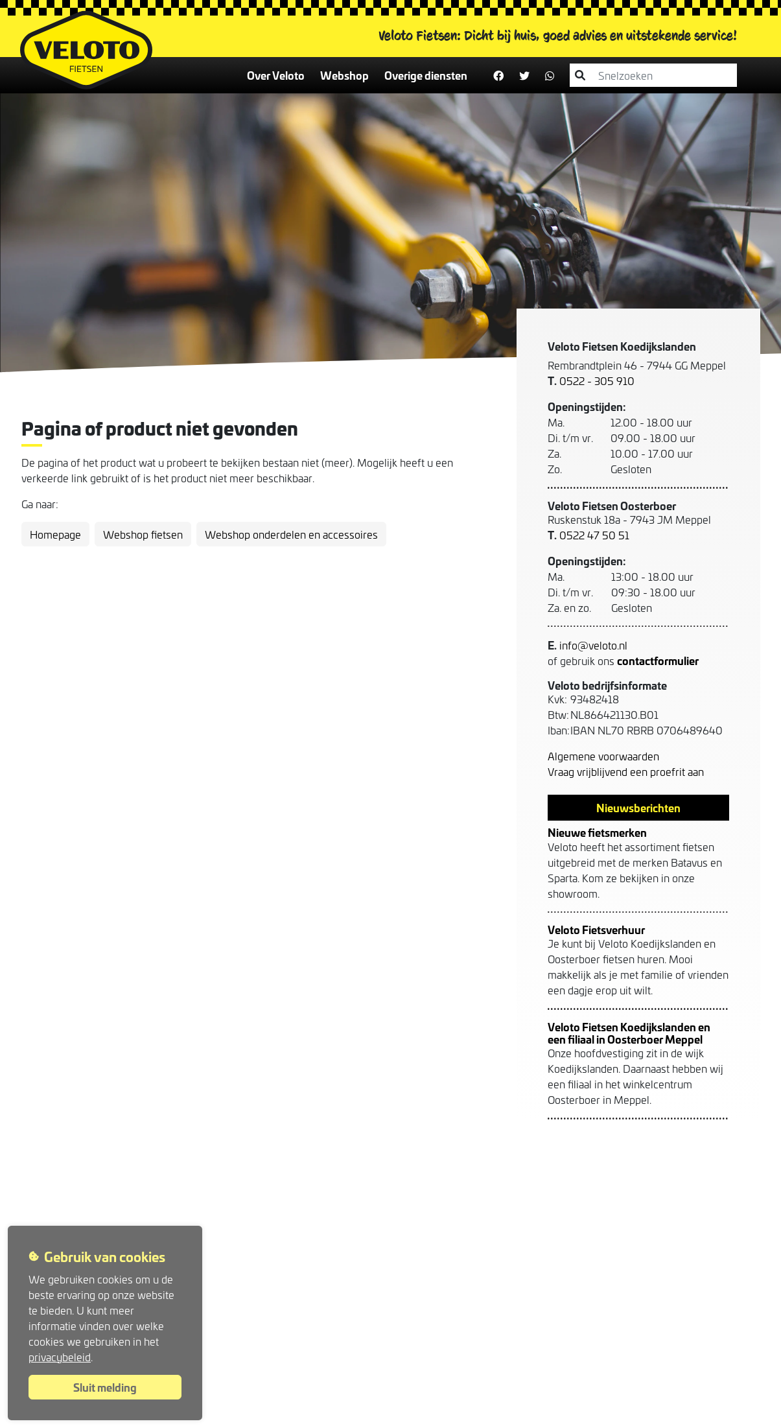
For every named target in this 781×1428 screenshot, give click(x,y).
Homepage (55, 534)
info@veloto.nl (593, 645)
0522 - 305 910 (597, 380)
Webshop (344, 74)
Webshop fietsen (143, 534)
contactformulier (658, 660)
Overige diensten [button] (425, 74)
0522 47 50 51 (594, 535)
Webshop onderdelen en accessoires (291, 534)
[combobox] (661, 75)
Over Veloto (276, 74)
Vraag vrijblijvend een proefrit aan (626, 771)
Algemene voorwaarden (603, 756)
